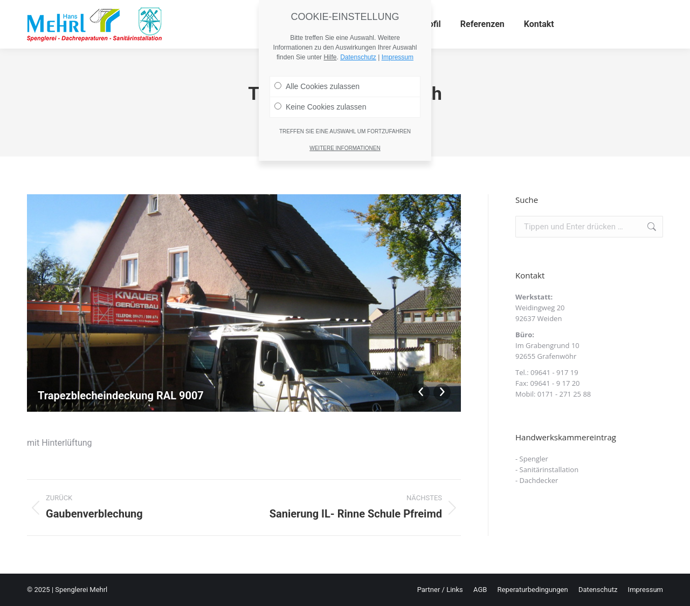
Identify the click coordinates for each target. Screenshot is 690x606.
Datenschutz (358, 20)
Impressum (397, 20)
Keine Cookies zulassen (320, 69)
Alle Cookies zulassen (317, 49)
